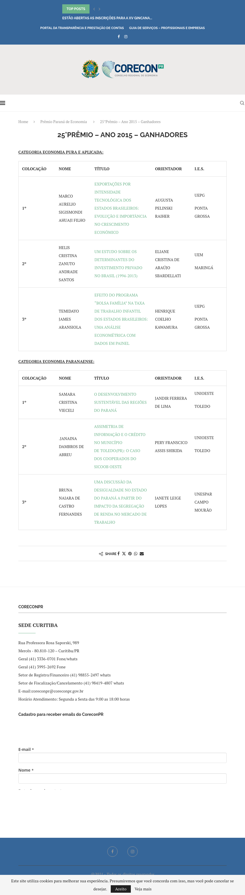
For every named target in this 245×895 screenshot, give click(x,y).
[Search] (242, 103)
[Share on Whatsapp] (135, 553)
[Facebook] (119, 36)
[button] (94, 9)
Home (23, 121)
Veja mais (143, 889)
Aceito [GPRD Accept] (121, 889)
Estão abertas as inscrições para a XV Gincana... (107, 18)
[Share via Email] (142, 553)
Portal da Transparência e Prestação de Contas (82, 28)
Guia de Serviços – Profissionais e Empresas (167, 28)
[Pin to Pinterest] (130, 553)
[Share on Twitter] (124, 553)
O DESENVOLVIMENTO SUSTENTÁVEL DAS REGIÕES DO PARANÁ (120, 402)
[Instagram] (125, 36)
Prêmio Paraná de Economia (63, 121)
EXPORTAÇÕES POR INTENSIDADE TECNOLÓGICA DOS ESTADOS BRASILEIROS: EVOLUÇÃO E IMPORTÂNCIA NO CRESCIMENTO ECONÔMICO (120, 208)
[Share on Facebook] (118, 553)
